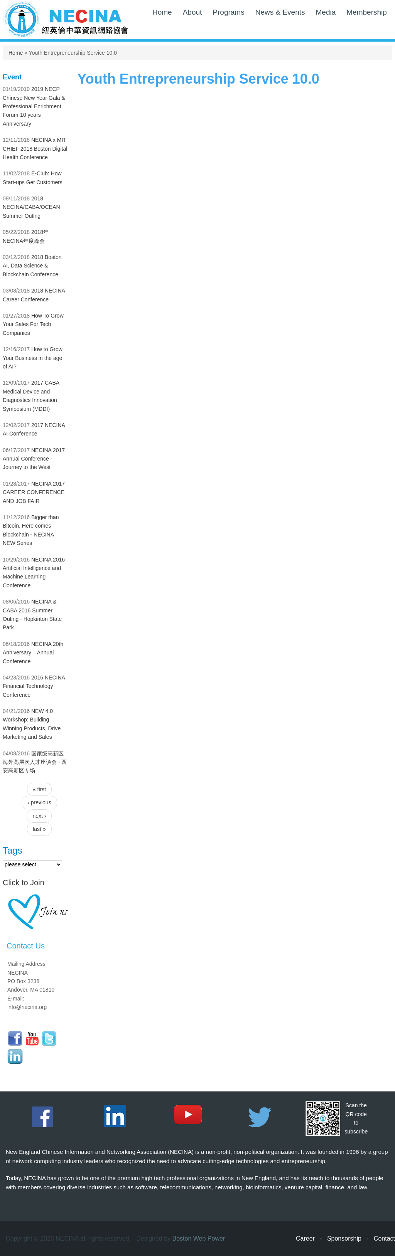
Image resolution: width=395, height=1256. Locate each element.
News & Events (280, 12)
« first (39, 789)
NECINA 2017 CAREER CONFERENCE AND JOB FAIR (34, 492)
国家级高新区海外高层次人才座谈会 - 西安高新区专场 (35, 762)
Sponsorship (344, 1238)
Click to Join (23, 882)
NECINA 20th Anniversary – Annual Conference (33, 652)
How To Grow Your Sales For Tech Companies (33, 324)
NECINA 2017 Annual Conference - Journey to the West (34, 459)
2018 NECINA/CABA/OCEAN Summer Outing (31, 207)
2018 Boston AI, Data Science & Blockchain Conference (32, 265)
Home (162, 12)
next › (39, 816)
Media (326, 12)
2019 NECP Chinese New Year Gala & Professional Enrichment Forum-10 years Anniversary (34, 106)
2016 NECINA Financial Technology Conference (34, 686)
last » (39, 829)
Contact (384, 1238)
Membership (366, 12)
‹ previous (39, 802)
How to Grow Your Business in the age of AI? (32, 358)
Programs (228, 12)
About (192, 12)
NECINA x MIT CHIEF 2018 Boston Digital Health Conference (35, 148)
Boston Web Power (198, 1238)
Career (305, 1238)
